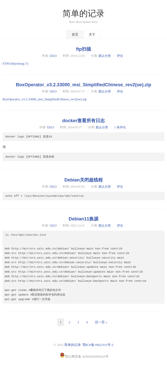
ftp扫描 (83, 49)
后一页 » (101, 322)
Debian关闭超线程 (83, 180)
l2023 (53, 56)
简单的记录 (83, 13)
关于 (92, 34)
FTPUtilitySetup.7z (15, 63)
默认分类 (105, 56)
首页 (75, 34)
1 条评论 (120, 127)
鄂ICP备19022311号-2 (98, 345)
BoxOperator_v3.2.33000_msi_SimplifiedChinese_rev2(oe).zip (83, 84)
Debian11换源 (83, 218)
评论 (120, 56)
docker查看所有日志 (83, 120)
